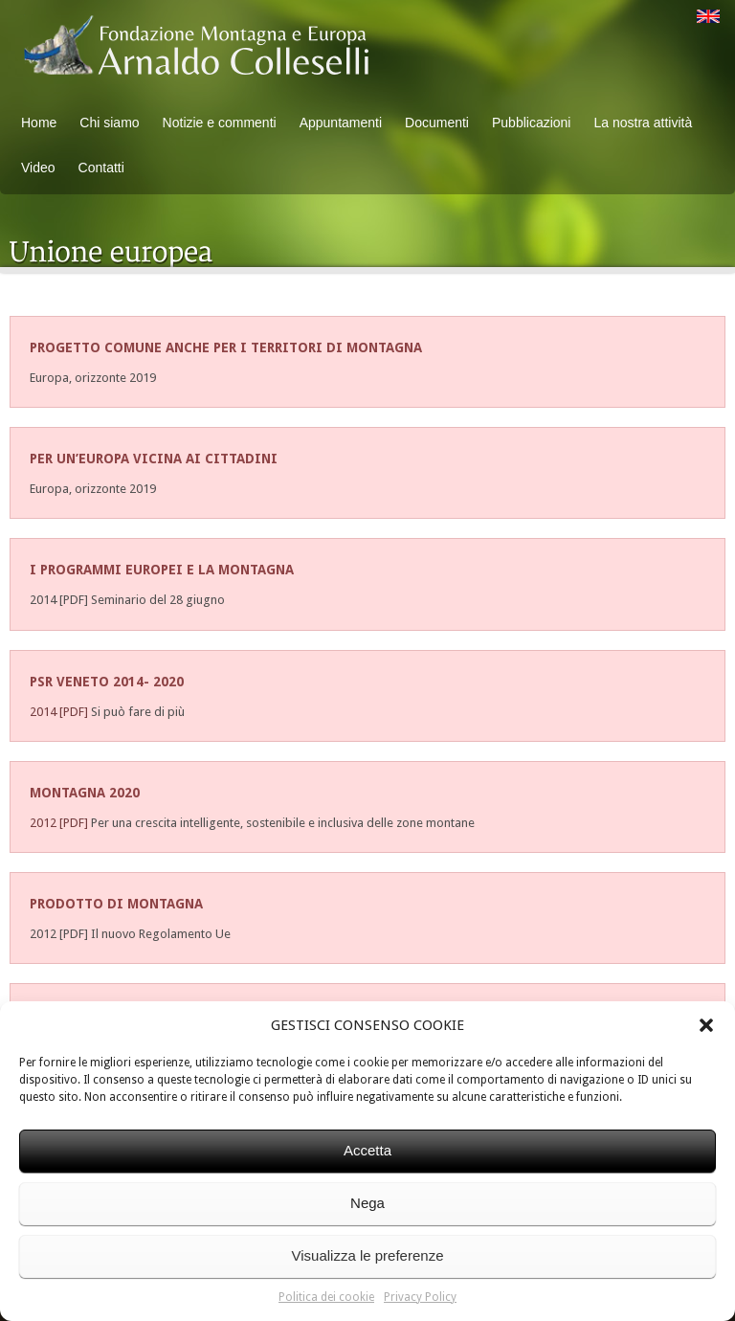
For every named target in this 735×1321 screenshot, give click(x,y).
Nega (367, 1203)
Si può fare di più (138, 712)
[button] (706, 1025)
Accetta (367, 1150)
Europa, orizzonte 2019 (93, 377)
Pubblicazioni (531, 122)
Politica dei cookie (326, 1297)
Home (38, 122)
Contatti (101, 167)
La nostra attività (642, 122)
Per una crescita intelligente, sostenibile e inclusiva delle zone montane (283, 823)
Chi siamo (109, 122)
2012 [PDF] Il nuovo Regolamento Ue (130, 934)
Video (38, 167)
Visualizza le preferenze (368, 1255)
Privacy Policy (420, 1297)
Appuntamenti (341, 122)
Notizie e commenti (220, 122)
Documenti (437, 122)
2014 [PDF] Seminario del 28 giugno (127, 600)
